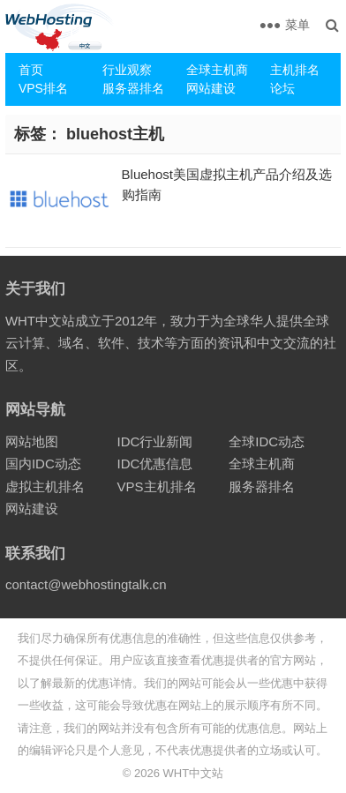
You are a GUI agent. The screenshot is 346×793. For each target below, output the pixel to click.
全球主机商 (217, 70)
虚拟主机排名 (45, 486)
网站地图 (31, 441)
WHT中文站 (193, 773)
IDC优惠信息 (155, 463)
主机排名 (295, 70)
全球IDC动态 (267, 441)
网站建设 (211, 88)
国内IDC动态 (43, 463)
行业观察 (127, 70)
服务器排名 (133, 88)
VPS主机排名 (157, 486)
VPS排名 (43, 88)
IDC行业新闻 (155, 441)
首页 (31, 70)
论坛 (282, 88)
